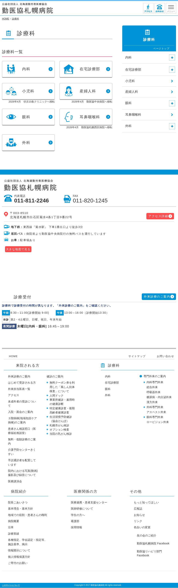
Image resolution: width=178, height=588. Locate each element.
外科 (108, 395)
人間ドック (57, 395)
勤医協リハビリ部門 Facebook (149, 553)
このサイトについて (11, 585)
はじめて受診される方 (22, 382)
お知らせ (139, 515)
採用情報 (76, 527)
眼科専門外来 (155, 417)
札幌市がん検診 (59, 425)
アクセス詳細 (158, 216)
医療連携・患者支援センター (89, 502)
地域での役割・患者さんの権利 (27, 515)
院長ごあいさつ (17, 502)
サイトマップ (137, 356)
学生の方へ (78, 515)
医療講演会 (15, 481)
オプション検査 (59, 429)
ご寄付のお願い (17, 563)
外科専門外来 (155, 407)
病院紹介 (19, 491)
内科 (108, 376)
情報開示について (19, 550)
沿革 (11, 527)
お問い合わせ (165, 356)
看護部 (75, 521)
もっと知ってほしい (146, 502)
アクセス (13, 395)
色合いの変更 (142, 527)
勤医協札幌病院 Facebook (153, 543)
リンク (138, 521)
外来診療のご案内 (157, 296)
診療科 (114, 365)
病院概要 (13, 521)
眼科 (108, 389)
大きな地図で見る (18, 249)
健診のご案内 (55, 376)
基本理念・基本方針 (20, 508)
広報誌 (138, 508)
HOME (13, 356)
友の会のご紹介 (146, 535)
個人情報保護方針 (19, 556)
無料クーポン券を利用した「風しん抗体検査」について (62, 387)
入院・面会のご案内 (20, 411)
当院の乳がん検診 (61, 433)
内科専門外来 (155, 382)
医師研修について (82, 508)
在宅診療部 (112, 382)
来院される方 (28, 365)
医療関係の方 (86, 491)
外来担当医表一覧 (19, 389)
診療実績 (13, 533)
